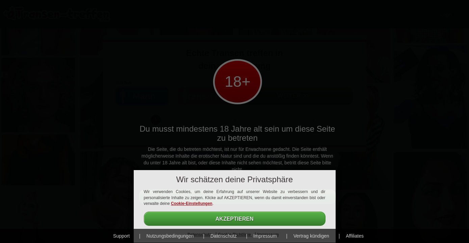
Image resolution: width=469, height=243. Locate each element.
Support (121, 236)
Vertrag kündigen (311, 236)
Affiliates (355, 236)
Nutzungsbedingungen (170, 236)
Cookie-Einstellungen (191, 203)
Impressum (265, 236)
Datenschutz (223, 236)
